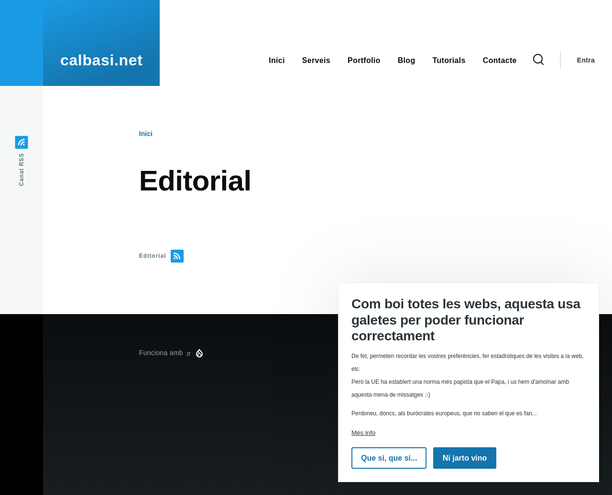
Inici (146, 133)
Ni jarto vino (465, 458)
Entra (586, 60)
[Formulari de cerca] (538, 60)
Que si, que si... (389, 458)
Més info (363, 432)
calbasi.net (101, 60)
